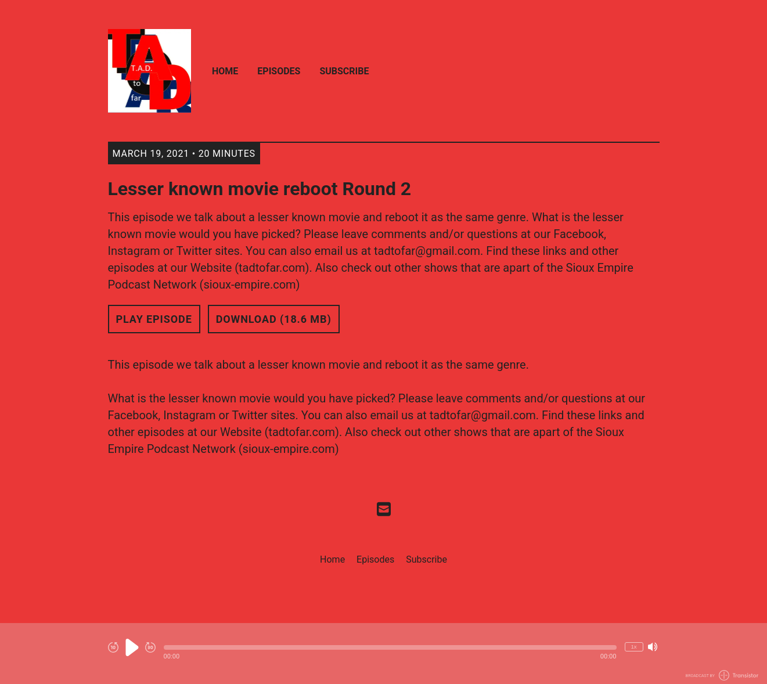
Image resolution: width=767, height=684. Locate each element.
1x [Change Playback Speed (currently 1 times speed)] (633, 646)
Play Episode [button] (154, 319)
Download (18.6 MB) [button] (274, 319)
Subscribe (344, 71)
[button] (390, 647)
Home (225, 71)
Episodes (278, 71)
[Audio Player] (383, 653)
